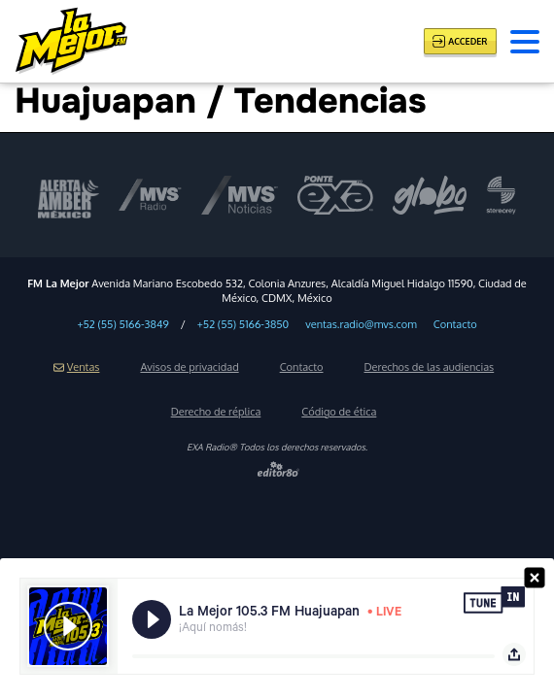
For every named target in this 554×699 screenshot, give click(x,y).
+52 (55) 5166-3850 (243, 324)
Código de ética (338, 411)
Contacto (455, 324)
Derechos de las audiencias (429, 367)
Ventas (76, 367)
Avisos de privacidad (189, 367)
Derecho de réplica (216, 411)
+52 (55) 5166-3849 (122, 324)
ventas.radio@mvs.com (361, 324)
